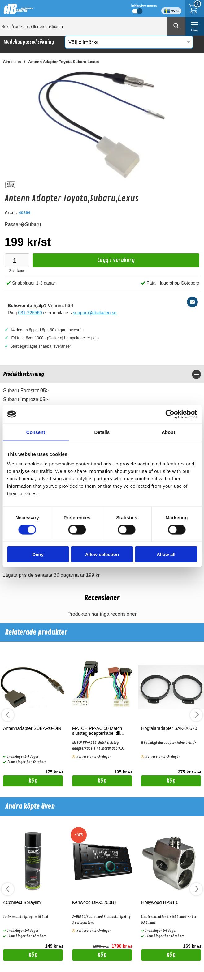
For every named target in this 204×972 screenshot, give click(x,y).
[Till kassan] (194, 8)
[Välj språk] (171, 8)
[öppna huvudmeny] (194, 26)
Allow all (166, 554)
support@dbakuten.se (94, 312)
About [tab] (168, 432)
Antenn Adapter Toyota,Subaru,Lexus (63, 61)
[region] (102, 374)
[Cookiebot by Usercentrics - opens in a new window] (170, 414)
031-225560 (30, 312)
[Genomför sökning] (176, 26)
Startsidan (12, 61)
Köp (20, 781)
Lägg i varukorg (84, 261)
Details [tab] (102, 432)
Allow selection (102, 554)
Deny (38, 554)
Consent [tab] (35, 432)
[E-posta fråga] (192, 302)
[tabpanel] (102, 401)
